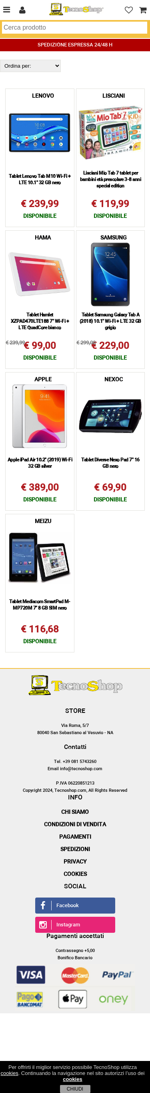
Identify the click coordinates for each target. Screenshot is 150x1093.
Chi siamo (75, 812)
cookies (9, 1073)
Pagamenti (75, 837)
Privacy (75, 862)
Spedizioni (75, 849)
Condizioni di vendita (75, 824)
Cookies (75, 874)
